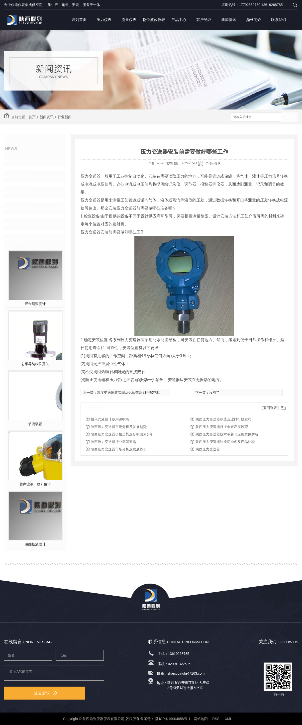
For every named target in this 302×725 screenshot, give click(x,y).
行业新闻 (65, 117)
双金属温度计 (35, 304)
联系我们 (278, 19)
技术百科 (20, 192)
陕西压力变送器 (208, 449)
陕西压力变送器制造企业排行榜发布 (223, 419)
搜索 (290, 117)
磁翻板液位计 (35, 544)
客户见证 (203, 19)
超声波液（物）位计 (35, 484)
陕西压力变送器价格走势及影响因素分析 (122, 434)
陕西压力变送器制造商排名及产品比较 (225, 442)
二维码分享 (212, 163)
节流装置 (35, 424)
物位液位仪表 (154, 19)
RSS (216, 719)
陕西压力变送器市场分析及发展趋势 (119, 427)
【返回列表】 (270, 408)
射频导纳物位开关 (35, 364)
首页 (32, 117)
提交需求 (45, 693)
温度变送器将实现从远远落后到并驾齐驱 (128, 393)
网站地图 (201, 719)
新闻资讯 (228, 19)
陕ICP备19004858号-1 (172, 719)
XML (229, 719)
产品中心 (178, 19)
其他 (15, 223)
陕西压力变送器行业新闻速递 (113, 442)
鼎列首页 (79, 19)
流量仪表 (128, 19)
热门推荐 (20, 239)
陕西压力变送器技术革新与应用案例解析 (227, 434)
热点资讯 (20, 208)
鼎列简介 (253, 19)
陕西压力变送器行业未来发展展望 (222, 427)
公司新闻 (20, 160)
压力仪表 (104, 19)
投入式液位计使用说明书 (110, 419)
